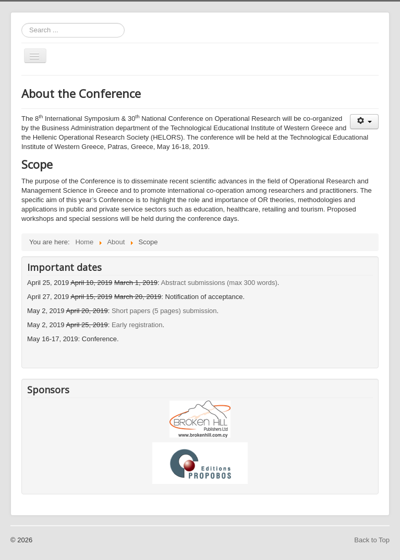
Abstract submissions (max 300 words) (219, 283)
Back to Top (372, 540)
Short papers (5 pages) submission (164, 311)
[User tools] (364, 121)
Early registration (137, 325)
